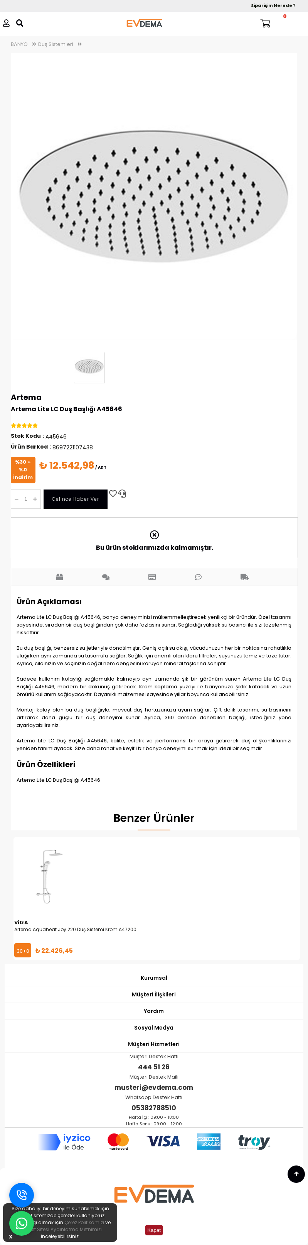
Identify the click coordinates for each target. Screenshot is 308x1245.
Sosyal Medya (153, 1028)
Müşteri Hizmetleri (154, 1044)
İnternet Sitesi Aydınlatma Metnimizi (60, 1229)
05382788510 (153, 1108)
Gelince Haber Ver (75, 499)
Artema (26, 397)
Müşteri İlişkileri (154, 994)
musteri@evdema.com (153, 1087)
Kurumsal (154, 978)
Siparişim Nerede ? (273, 5)
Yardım (154, 1011)
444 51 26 (154, 1067)
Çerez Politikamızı (84, 1222)
